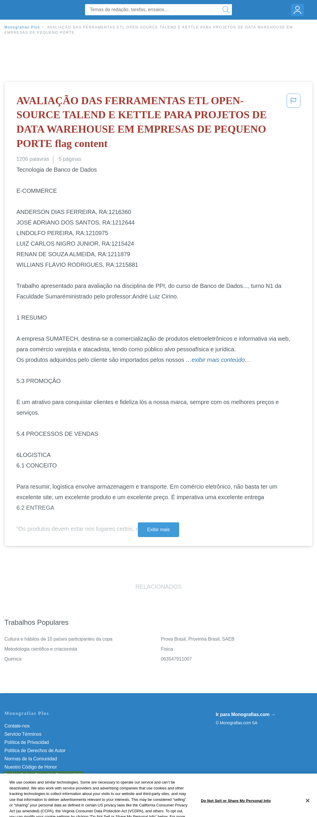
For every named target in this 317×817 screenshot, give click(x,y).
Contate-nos (17, 725)
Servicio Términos (22, 734)
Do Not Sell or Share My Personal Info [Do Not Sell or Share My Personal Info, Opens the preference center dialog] (236, 810)
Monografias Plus (22, 27)
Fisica (167, 648)
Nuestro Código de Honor (30, 766)
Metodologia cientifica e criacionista (40, 648)
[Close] (307, 810)
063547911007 (176, 658)
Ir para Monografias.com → (246, 714)
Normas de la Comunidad (30, 758)
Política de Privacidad (26, 742)
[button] (294, 123)
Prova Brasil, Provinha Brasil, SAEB (198, 639)
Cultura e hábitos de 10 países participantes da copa (58, 639)
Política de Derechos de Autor (35, 750)
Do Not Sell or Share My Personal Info (43, 775)
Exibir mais (158, 529)
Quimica (12, 658)
